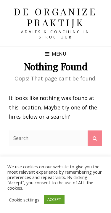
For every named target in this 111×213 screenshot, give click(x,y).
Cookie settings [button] (24, 199)
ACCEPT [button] (54, 199)
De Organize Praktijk (55, 17)
